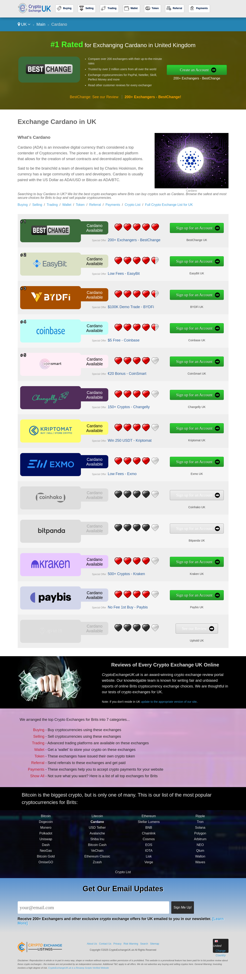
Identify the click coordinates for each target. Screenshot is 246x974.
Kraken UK (175, 572)
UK (24, 24)
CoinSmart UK (175, 372)
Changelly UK (175, 405)
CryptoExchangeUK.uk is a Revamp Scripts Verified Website (78, 968)
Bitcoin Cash (97, 853)
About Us (92, 943)
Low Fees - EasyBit (115, 272)
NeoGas (46, 859)
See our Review (173, 629)
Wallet (134, 8)
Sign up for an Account (174, 228)
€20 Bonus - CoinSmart (118, 372)
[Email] (93, 907)
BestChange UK (175, 238)
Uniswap (46, 848)
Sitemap (154, 943)
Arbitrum (200, 848)
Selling (89, 8)
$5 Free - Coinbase (115, 338)
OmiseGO (45, 871)
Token (155, 8)
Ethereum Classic (97, 865)
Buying (67, 8)
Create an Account (194, 70)
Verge (149, 871)
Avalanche (97, 842)
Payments (202, 8)
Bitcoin (46, 825)
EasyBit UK (175, 271)
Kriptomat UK (175, 438)
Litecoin (97, 825)
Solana (200, 836)
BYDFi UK (175, 305)
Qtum (200, 859)
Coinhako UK (175, 505)
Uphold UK (175, 639)
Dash (46, 853)
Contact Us (105, 943)
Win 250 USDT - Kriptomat (120, 439)
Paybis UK (175, 605)
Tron (200, 830)
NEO (200, 853)
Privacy (117, 943)
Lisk (149, 865)
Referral (177, 8)
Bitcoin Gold (46, 865)
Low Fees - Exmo (114, 472)
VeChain (97, 859)
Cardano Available (91, 228)
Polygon (200, 842)
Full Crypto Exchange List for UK (169, 204)
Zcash (97, 871)
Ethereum (149, 825)
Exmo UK (175, 472)
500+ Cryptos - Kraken (117, 572)
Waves (200, 871)
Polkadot (45, 842)
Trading (111, 8)
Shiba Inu (97, 848)
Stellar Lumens (149, 830)
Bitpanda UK (175, 539)
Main (40, 24)
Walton (200, 865)
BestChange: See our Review (94, 97)
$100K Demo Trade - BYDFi (121, 305)
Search (144, 943)
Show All (43, 771)
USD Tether (97, 836)
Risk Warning (131, 943)
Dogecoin (46, 830)
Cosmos (149, 848)
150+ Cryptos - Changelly (119, 405)
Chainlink (149, 842)
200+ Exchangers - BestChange (196, 78)
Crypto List (132, 204)
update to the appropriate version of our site (177, 698)
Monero (45, 836)
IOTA (148, 859)
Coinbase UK (175, 338)
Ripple (200, 825)
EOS (148, 853)
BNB (148, 836)
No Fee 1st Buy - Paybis (118, 605)
